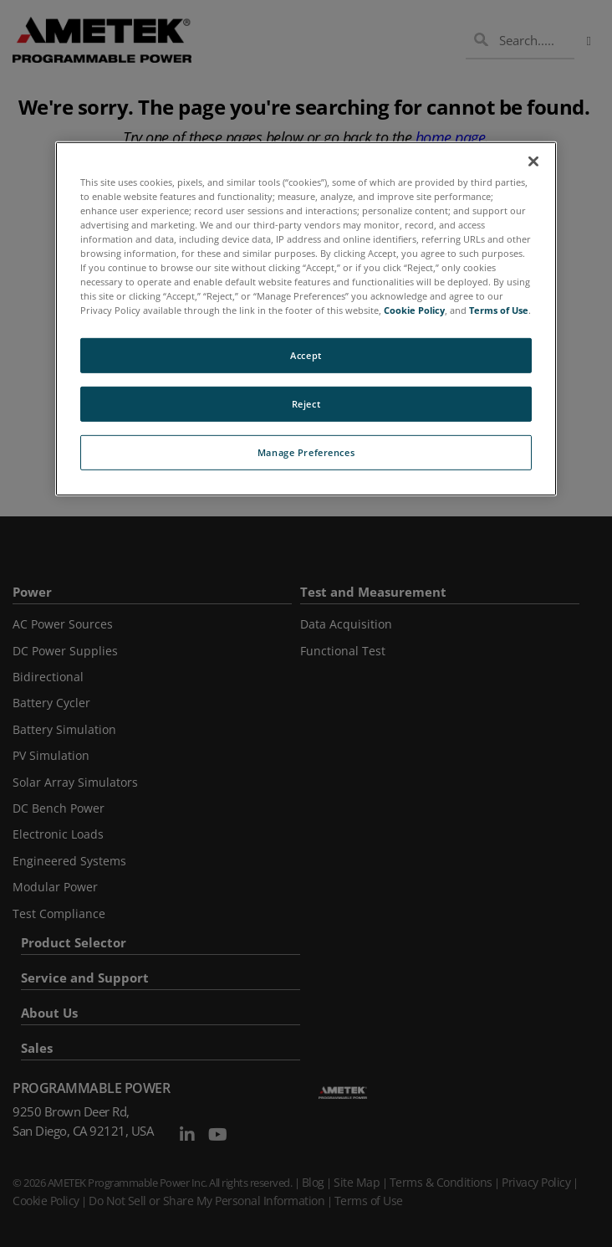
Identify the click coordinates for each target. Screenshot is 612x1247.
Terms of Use (498, 310)
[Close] (533, 160)
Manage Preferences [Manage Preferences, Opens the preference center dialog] (306, 452)
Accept (305, 355)
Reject (306, 404)
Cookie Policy (414, 310)
